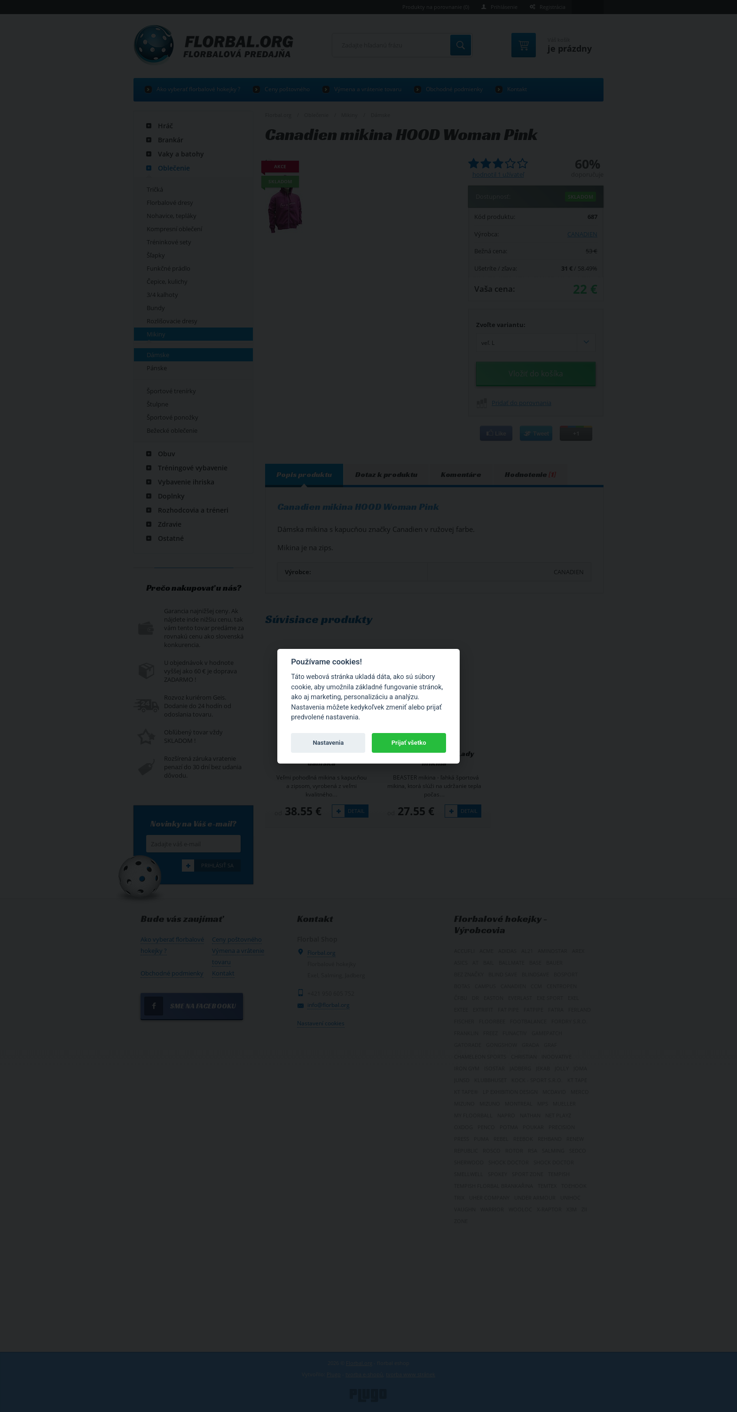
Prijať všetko (409, 742)
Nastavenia (328, 742)
